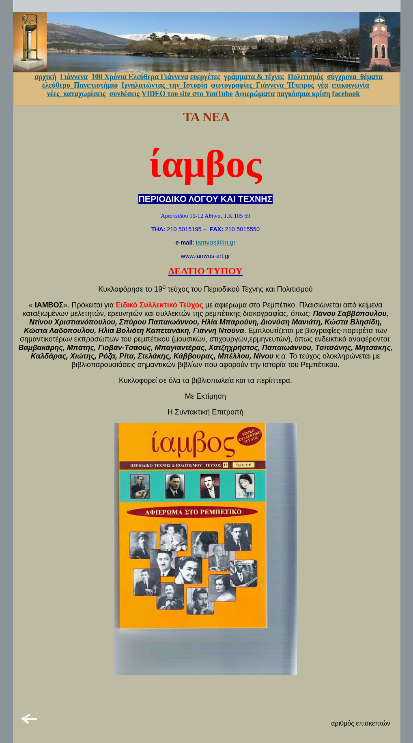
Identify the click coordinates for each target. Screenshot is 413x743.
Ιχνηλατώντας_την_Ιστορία (164, 85)
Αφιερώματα (254, 94)
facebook (346, 94)
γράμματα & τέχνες (254, 77)
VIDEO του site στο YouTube (187, 94)
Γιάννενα (74, 77)
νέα (323, 85)
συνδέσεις (124, 94)
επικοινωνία (350, 85)
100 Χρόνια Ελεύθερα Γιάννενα (139, 77)
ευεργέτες (205, 77)
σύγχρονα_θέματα (355, 77)
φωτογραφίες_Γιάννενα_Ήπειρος (262, 85)
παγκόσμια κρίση (303, 94)
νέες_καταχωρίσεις (76, 94)
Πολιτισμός (305, 77)
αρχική (45, 77)
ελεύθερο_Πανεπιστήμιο (80, 85)
